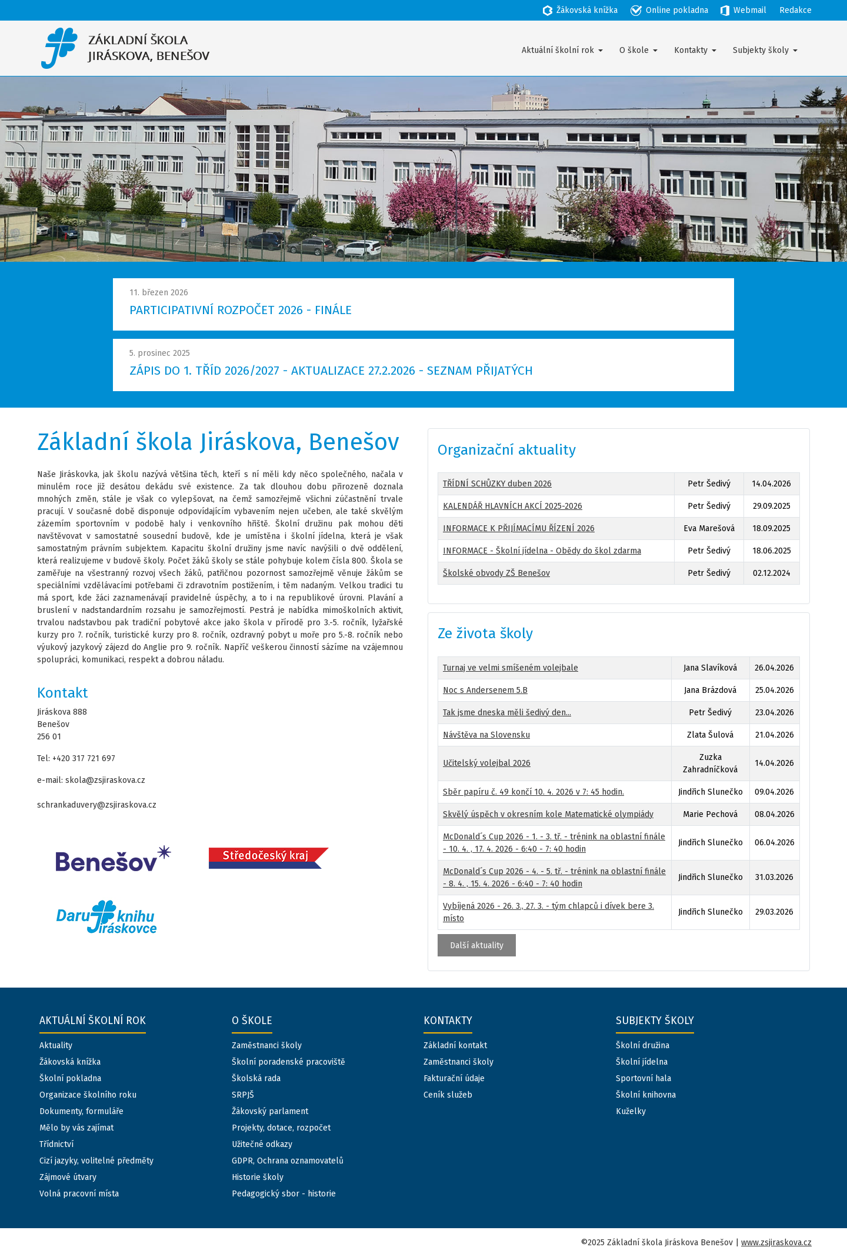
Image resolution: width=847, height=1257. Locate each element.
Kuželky (631, 1111)
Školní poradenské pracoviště (288, 1062)
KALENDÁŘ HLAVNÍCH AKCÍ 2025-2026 (512, 506)
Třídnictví (56, 1144)
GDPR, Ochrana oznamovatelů (288, 1161)
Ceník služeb (448, 1095)
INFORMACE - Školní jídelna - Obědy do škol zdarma (542, 551)
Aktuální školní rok (558, 50)
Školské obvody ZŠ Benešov (496, 573)
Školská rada (256, 1078)
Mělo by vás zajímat (76, 1128)
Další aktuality (476, 946)
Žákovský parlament (270, 1111)
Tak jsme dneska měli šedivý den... (507, 713)
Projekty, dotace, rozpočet (281, 1128)
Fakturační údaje (454, 1078)
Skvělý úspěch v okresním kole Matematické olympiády (548, 814)
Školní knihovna (646, 1095)
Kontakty (691, 50)
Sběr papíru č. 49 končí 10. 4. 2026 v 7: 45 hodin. (533, 792)
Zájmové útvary (67, 1177)
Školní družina (642, 1046)
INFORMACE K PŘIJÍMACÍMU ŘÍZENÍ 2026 (519, 529)
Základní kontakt (455, 1046)
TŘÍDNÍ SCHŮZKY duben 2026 (497, 484)
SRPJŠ (243, 1095)
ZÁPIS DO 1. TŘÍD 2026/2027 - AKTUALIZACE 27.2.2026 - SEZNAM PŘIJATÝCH (331, 370)
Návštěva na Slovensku (486, 735)
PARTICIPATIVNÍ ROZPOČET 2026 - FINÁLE (240, 310)
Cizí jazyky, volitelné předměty (96, 1161)
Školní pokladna (70, 1078)
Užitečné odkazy (262, 1144)
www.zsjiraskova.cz (776, 1243)
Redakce (795, 10)
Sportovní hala (643, 1078)
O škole (634, 50)
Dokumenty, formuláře (81, 1111)
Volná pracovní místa (79, 1194)
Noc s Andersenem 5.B (485, 690)
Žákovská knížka (70, 1062)
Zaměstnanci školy (267, 1046)
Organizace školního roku (87, 1095)
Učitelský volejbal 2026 (487, 763)
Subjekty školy (761, 50)
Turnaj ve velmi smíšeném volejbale (510, 668)
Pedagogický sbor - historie (284, 1194)
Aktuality (55, 1046)
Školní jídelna (642, 1062)
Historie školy (258, 1177)
